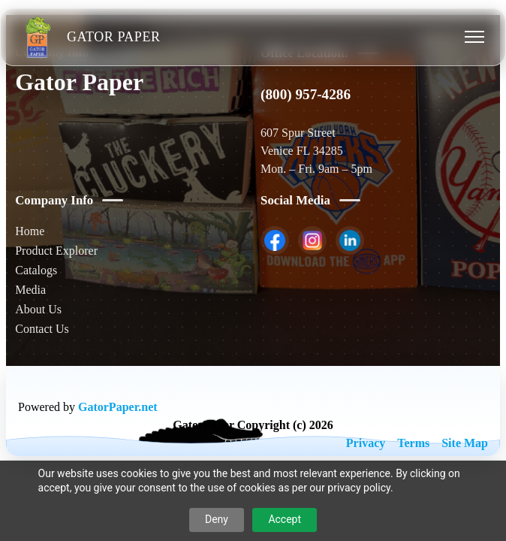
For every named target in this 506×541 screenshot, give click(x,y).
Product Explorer (56, 250)
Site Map (464, 443)
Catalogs (36, 270)
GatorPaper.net (118, 406)
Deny (216, 519)
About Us (38, 309)
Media (30, 289)
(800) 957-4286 (306, 94)
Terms (413, 443)
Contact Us (42, 328)
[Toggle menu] (474, 37)
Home (29, 231)
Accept (284, 519)
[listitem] (275, 240)
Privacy (365, 443)
